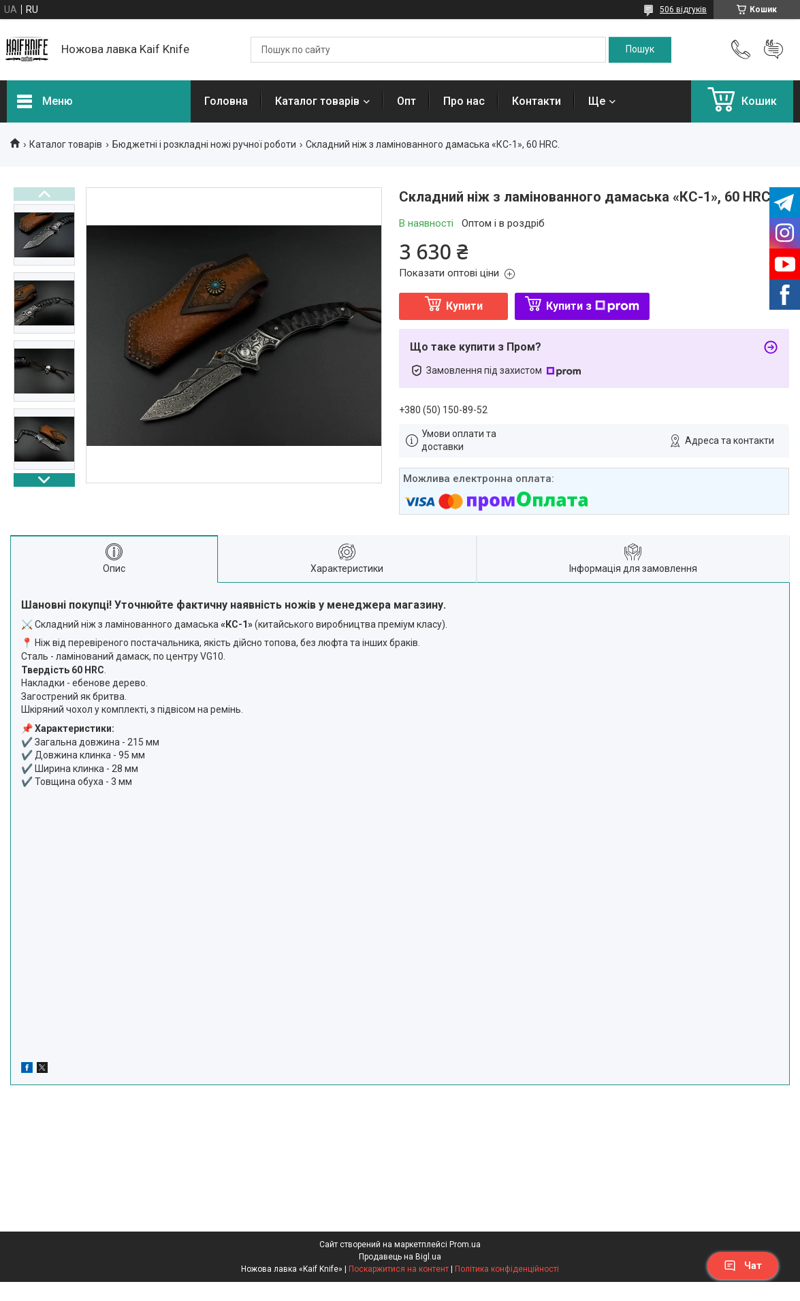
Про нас (464, 101)
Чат (743, 1265)
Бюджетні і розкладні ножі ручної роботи (204, 144)
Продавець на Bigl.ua (400, 1257)
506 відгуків (683, 9)
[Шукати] (640, 50)
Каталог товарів (317, 101)
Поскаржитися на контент (399, 1269)
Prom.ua (465, 1244)
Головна (226, 101)
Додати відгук (773, 49)
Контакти (536, 101)
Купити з (592, 306)
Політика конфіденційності (507, 1269)
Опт (406, 101)
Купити (464, 306)
